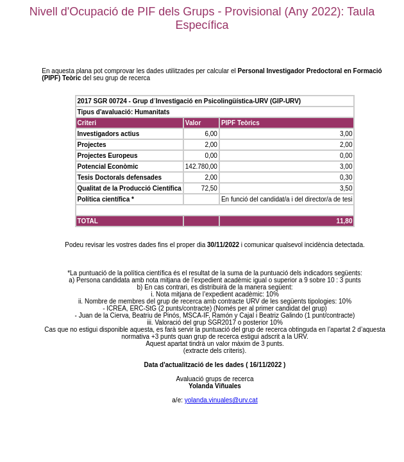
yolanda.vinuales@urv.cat (221, 400)
